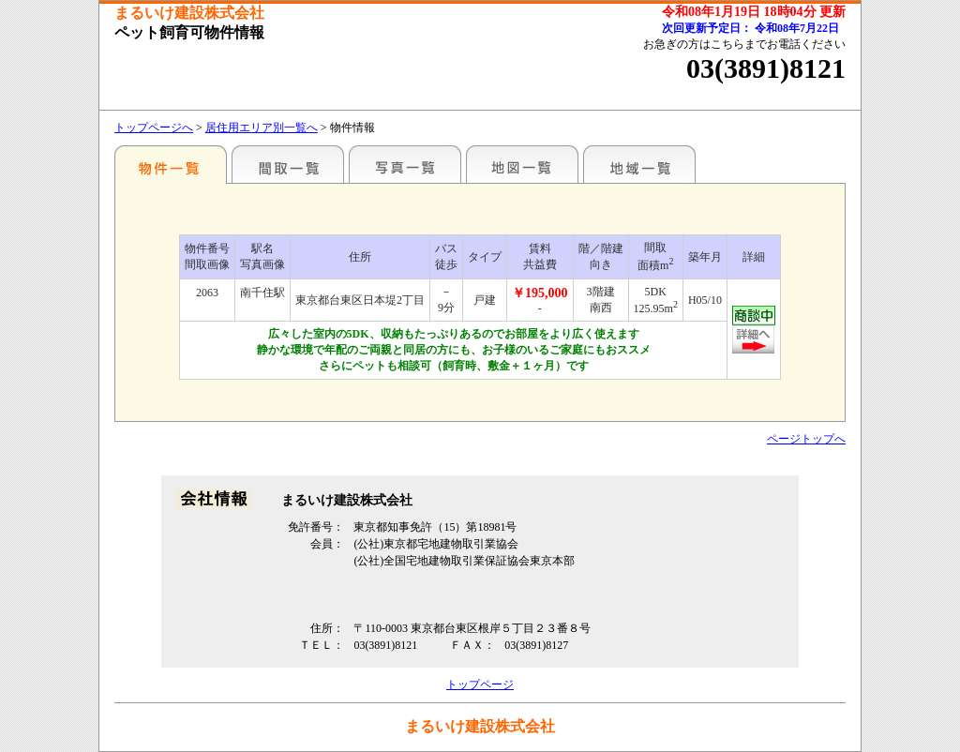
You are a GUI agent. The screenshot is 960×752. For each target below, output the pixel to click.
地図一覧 (522, 164)
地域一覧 (639, 164)
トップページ (480, 684)
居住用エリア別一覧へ (261, 127)
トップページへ (153, 127)
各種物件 (170, 164)
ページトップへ (806, 438)
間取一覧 (288, 164)
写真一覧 (405, 164)
